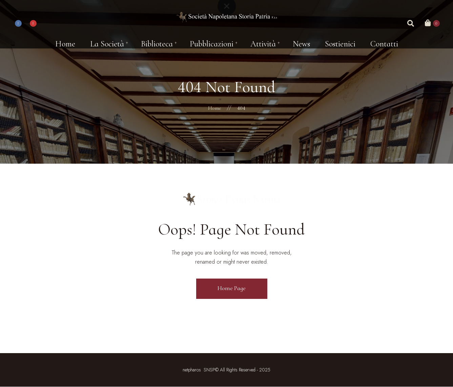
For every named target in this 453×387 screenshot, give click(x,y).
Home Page (232, 288)
